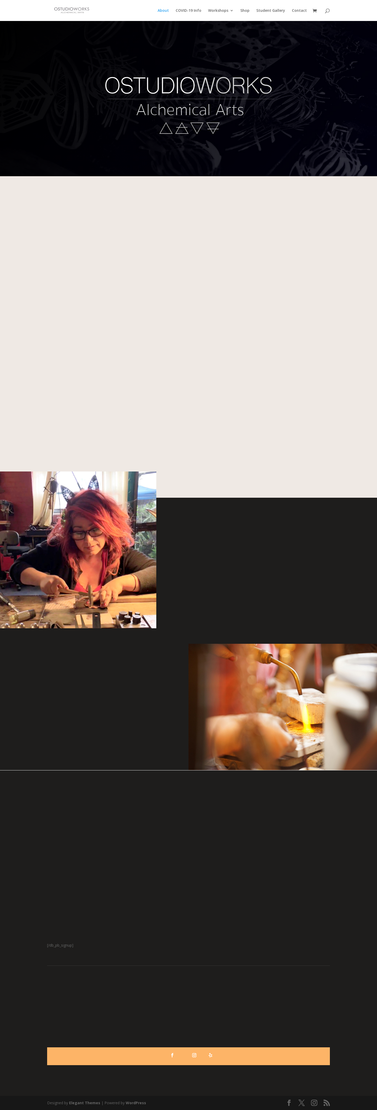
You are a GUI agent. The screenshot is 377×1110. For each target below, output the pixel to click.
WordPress (136, 1102)
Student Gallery (270, 11)
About (163, 11)
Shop (245, 11)
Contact (299, 11)
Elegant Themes (84, 1102)
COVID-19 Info (188, 11)
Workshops (218, 11)
